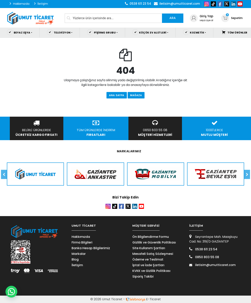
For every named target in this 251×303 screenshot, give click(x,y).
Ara (172, 18)
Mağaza (136, 95)
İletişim (77, 265)
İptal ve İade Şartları (148, 265)
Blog (75, 259)
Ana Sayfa (116, 95)
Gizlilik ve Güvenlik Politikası (154, 242)
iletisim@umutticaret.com (212, 265)
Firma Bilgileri (82, 242)
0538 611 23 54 (203, 249)
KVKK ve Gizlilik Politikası (151, 271)
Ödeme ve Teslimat (147, 259)
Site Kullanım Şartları (148, 248)
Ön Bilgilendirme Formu (150, 236)
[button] (12, 291)
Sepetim (232, 18)
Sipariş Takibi (143, 276)
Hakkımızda (81, 236)
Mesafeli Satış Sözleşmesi (152, 254)
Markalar (79, 254)
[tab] (95, 226)
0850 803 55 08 (204, 257)
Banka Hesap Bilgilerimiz (91, 248)
